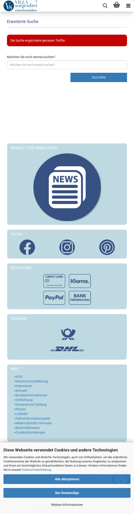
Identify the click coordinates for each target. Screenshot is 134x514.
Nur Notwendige (67, 493)
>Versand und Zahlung (30, 404)
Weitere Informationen (67, 505)
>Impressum (23, 386)
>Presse (20, 409)
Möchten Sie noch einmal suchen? (31, 57)
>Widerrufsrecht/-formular (33, 423)
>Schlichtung (23, 400)
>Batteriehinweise (27, 428)
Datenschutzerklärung (36, 469)
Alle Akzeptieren (67, 479)
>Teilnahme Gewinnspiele (32, 418)
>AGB (18, 376)
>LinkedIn (21, 414)
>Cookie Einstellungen (29, 432)
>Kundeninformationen (30, 395)
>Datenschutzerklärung (31, 381)
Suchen (99, 77)
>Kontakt (20, 390)
